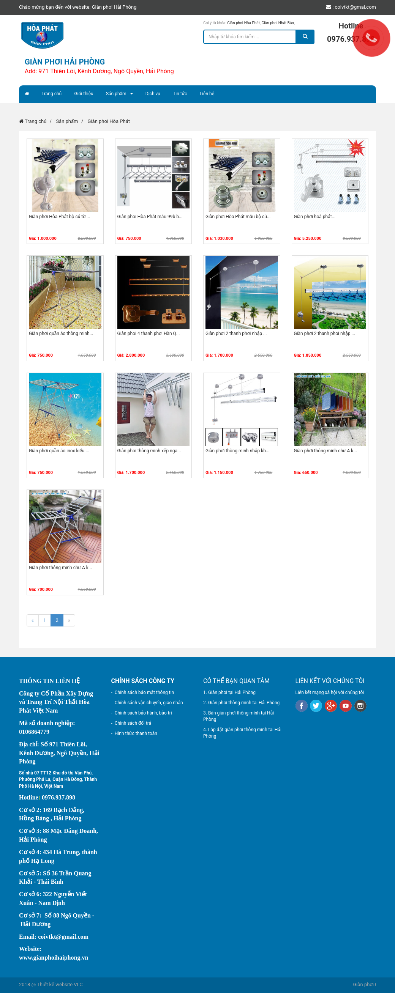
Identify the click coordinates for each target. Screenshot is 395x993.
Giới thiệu (83, 93)
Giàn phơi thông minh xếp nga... (149, 450)
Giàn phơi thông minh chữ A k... (325, 450)
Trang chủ (51, 93)
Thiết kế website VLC (60, 984)
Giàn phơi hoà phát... (315, 216)
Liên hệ (207, 93)
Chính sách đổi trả (133, 723)
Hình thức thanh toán (136, 733)
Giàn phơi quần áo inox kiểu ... (59, 450)
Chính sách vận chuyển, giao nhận (149, 702)
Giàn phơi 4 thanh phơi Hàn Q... (148, 333)
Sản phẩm (116, 93)
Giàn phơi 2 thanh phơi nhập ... (236, 333)
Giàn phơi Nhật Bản (277, 23)
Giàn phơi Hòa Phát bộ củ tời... (59, 216)
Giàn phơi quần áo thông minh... (61, 333)
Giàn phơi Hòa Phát (243, 23)
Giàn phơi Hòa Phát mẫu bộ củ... (237, 216)
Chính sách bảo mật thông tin (144, 692)
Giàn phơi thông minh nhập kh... (237, 450)
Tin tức (180, 93)
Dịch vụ (152, 93)
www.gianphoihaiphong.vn (53, 957)
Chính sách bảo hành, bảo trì (143, 713)
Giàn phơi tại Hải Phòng (232, 692)
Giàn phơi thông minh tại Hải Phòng (244, 702)
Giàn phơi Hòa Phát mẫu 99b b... (150, 216)
